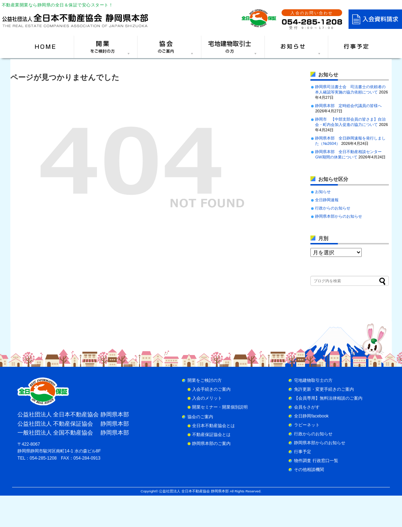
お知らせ (323, 191)
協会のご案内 (200, 416)
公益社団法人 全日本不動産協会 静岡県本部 (193, 491)
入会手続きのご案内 (211, 389)
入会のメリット (207, 398)
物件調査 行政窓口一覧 (316, 460)
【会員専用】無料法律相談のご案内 (328, 398)
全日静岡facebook (311, 416)
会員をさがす (307, 407)
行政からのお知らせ (332, 208)
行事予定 (302, 451)
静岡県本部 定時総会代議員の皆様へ (348, 105)
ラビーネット (307, 424)
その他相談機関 (309, 469)
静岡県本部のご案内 (211, 443)
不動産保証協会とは (211, 434)
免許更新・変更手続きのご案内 (324, 389)
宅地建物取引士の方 (313, 380)
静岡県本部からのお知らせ (338, 216)
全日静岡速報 (327, 200)
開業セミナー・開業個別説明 (220, 407)
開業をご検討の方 (204, 380)
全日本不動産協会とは (213, 425)
